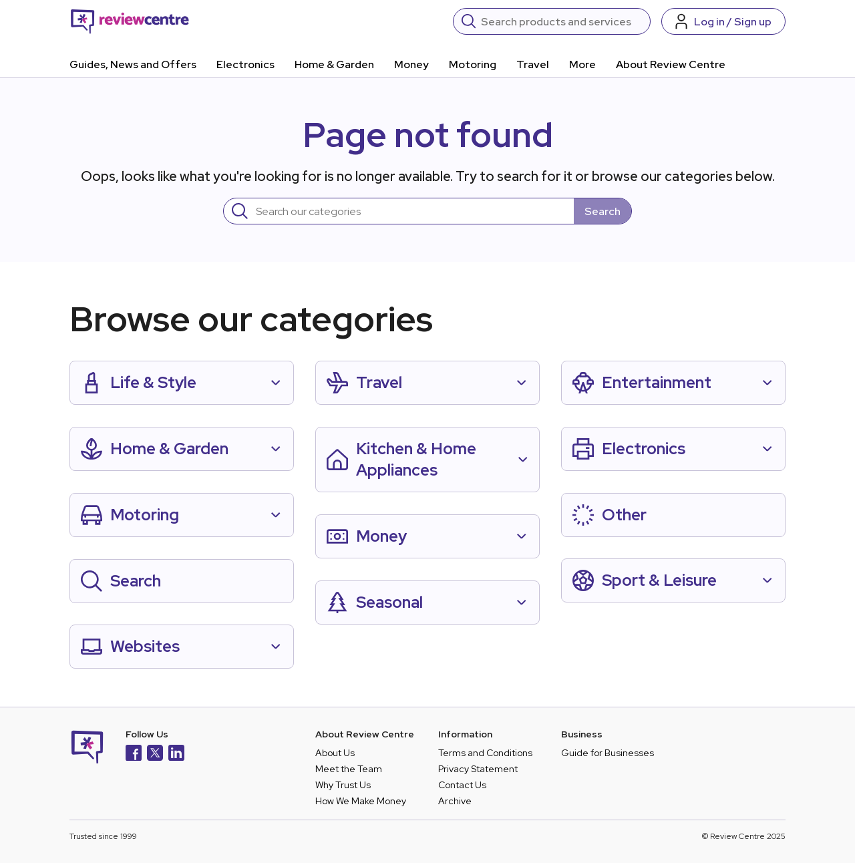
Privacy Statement (478, 769)
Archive (455, 801)
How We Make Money (360, 801)
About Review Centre (670, 64)
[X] (155, 754)
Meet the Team (348, 769)
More (582, 64)
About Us (335, 753)
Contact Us (462, 785)
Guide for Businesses (607, 753)
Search (602, 211)
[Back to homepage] (129, 21)
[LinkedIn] (176, 754)
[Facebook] (134, 754)
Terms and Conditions (485, 753)
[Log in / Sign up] (723, 21)
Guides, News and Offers (132, 64)
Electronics (245, 64)
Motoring (472, 64)
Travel (532, 64)
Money (411, 64)
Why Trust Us (343, 785)
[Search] (561, 21)
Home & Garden (334, 64)
